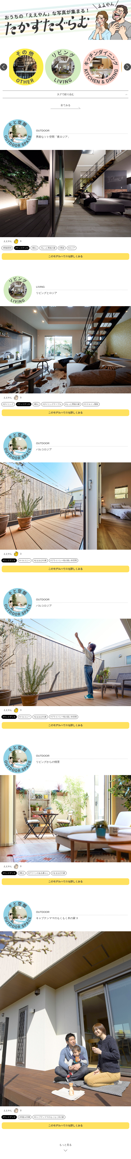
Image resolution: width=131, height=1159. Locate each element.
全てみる (65, 105)
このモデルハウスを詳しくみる (65, 256)
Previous (3, 67)
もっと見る (65, 1144)
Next (127, 67)
